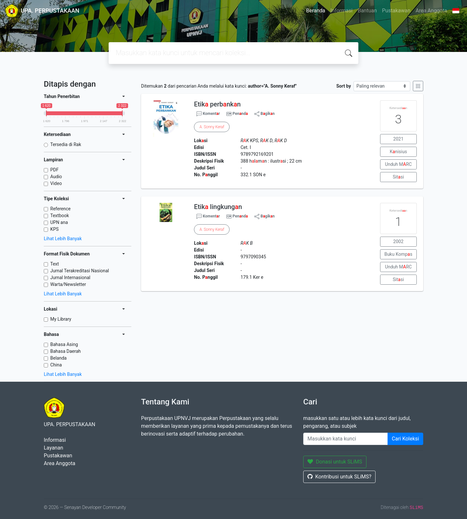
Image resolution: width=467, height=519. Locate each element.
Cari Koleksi (405, 439)
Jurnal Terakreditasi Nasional (79, 270)
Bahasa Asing (64, 344)
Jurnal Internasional (70, 277)
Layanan (53, 448)
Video (56, 183)
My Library (60, 319)
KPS (54, 229)
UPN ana (59, 222)
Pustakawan (396, 10)
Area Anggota (431, 10)
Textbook (59, 215)
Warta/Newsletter (68, 284)
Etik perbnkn (217, 104)
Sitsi (398, 176)
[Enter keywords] (345, 439)
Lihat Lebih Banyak (63, 238)
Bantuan (367, 10)
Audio (56, 176)
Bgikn (264, 114)
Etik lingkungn (218, 207)
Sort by (343, 86)
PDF (54, 169)
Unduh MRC (398, 164)
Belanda (58, 358)
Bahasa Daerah (65, 351)
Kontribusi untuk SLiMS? (339, 477)
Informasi (341, 10)
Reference (60, 208)
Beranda (315, 10)
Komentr (208, 114)
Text (54, 263)
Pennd (240, 113)
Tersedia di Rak (65, 144)
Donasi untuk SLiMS (334, 462)
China (56, 364)
